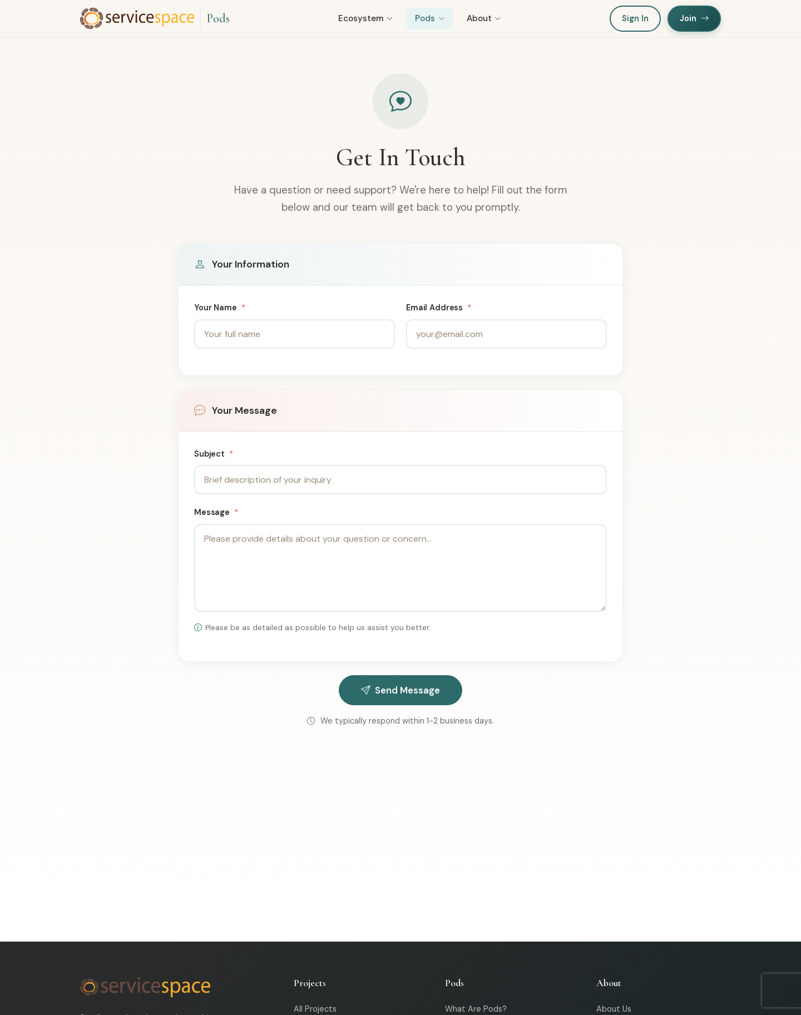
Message (216, 514)
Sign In (635, 19)
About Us (613, 1010)
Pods (218, 19)
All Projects (315, 1010)
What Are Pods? (476, 1010)
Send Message (400, 691)
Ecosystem (365, 19)
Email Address (438, 309)
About (484, 19)
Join (694, 19)
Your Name (219, 309)
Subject (213, 455)
